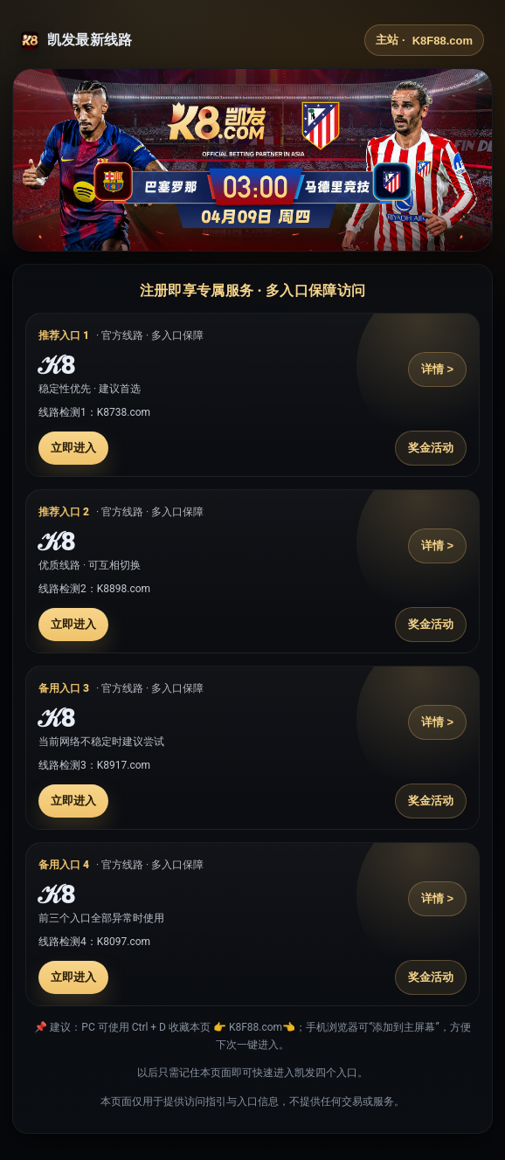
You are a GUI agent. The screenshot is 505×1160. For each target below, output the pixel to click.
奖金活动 (430, 447)
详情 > (437, 369)
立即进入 (73, 447)
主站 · (424, 40)
